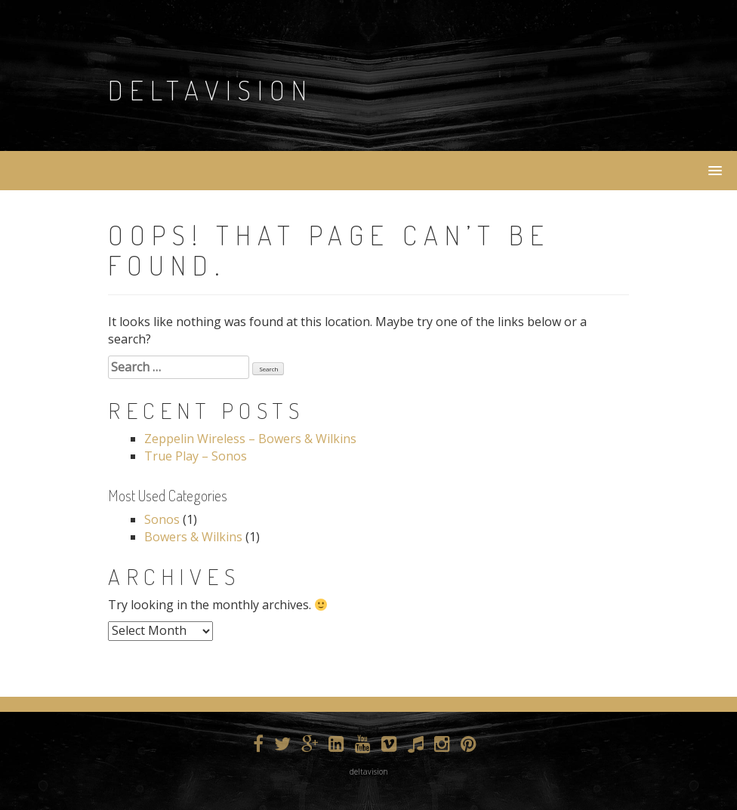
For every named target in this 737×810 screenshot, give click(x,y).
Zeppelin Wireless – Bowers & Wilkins (250, 438)
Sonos (162, 519)
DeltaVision (210, 89)
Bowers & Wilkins (193, 536)
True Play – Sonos (195, 456)
